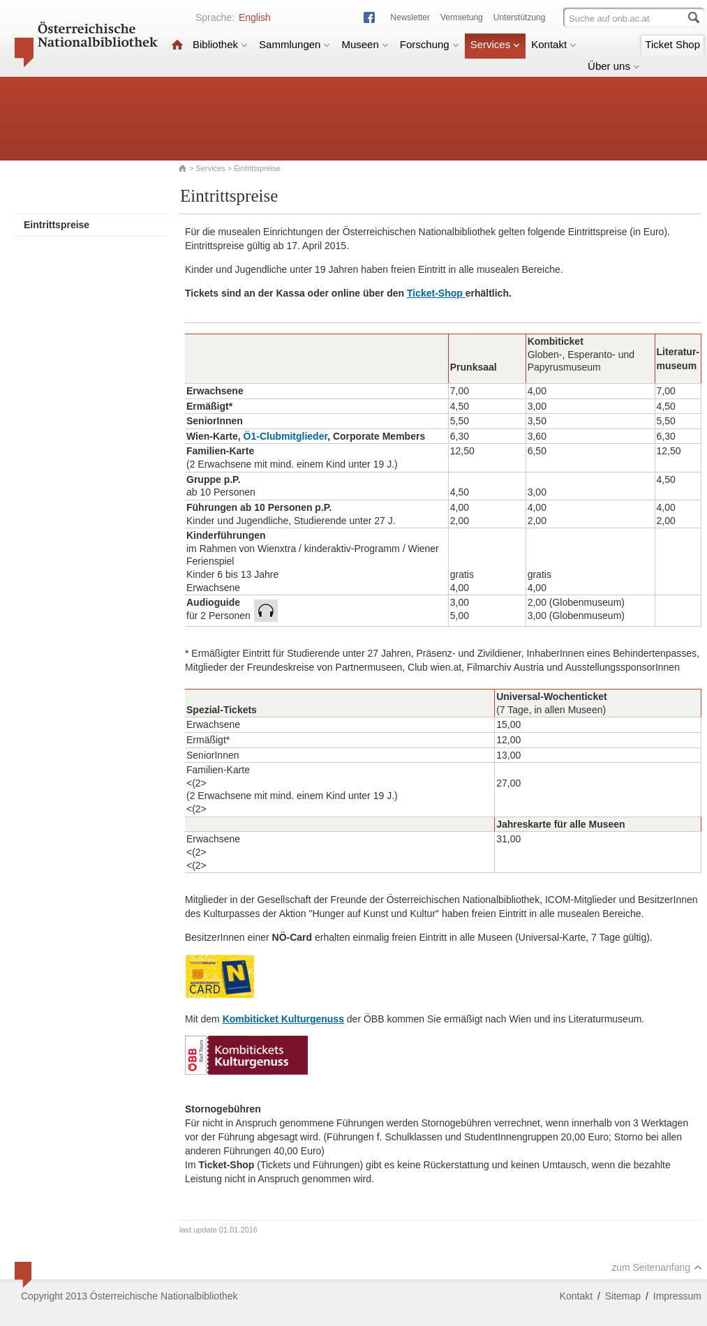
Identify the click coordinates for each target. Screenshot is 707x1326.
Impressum (677, 1296)
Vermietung (461, 17)
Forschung (429, 44)
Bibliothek (220, 44)
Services (495, 44)
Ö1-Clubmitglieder (286, 436)
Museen (364, 44)
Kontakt (553, 44)
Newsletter (410, 17)
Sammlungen (294, 44)
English (255, 17)
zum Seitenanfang (656, 1267)
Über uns (614, 66)
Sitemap (623, 1296)
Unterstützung (519, 17)
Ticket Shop (672, 44)
